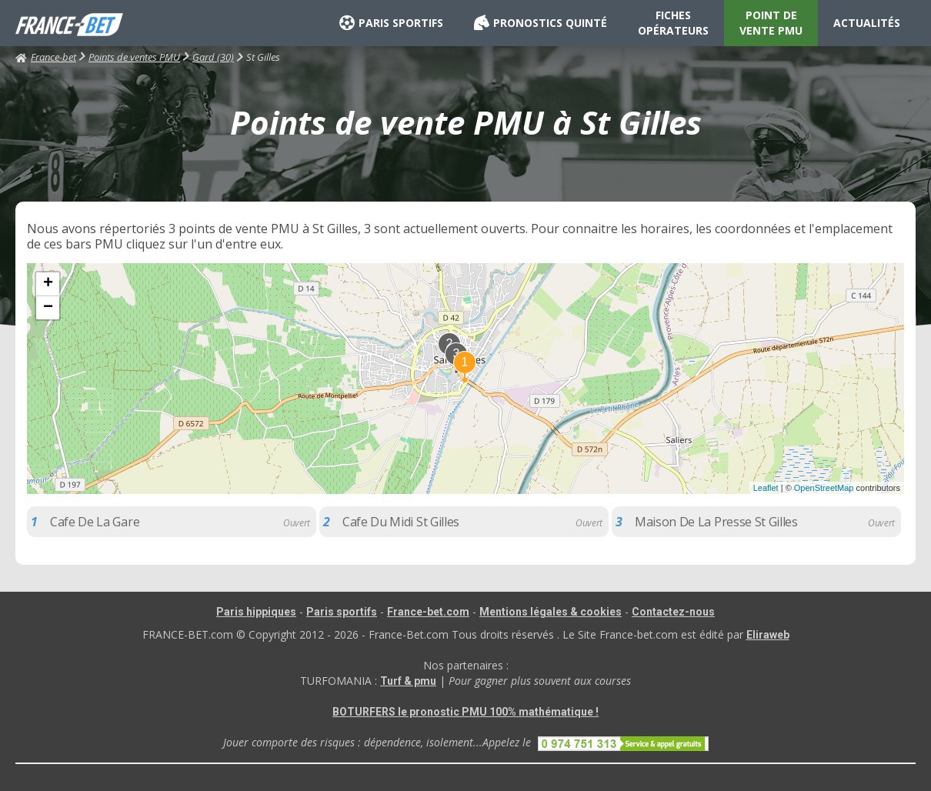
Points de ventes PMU (134, 57)
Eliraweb (767, 635)
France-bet (45, 57)
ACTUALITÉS (866, 22)
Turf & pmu (408, 681)
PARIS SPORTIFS (391, 23)
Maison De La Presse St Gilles (716, 521)
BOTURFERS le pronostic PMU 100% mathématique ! (465, 712)
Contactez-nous (673, 612)
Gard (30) (213, 57)
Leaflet (766, 487)
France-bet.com (428, 612)
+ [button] (48, 283)
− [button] (48, 307)
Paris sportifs (341, 612)
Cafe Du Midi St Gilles (400, 521)
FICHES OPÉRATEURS (673, 23)
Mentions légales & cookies (550, 612)
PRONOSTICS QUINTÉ (540, 23)
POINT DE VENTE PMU (771, 23)
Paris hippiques (256, 612)
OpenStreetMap (824, 487)
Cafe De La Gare (94, 521)
